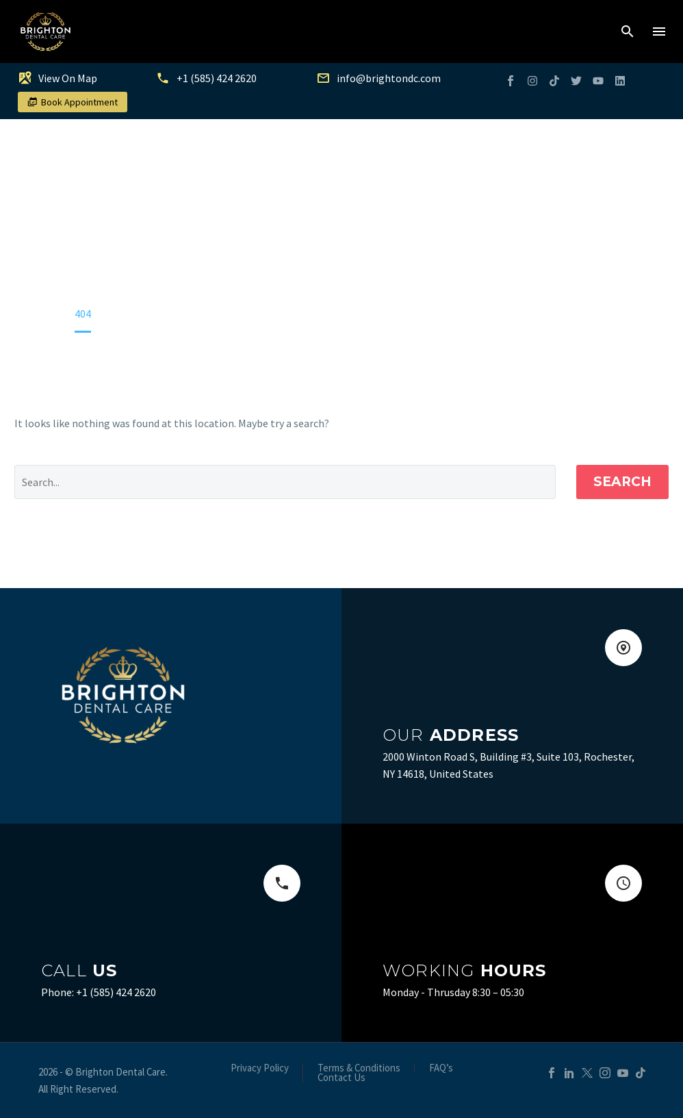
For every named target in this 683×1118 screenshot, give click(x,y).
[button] (627, 31)
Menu (659, 31)
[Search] (285, 482)
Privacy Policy (260, 1068)
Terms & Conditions (359, 1068)
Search (622, 482)
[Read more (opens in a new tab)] (74, 80)
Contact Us (341, 1078)
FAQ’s (441, 1068)
